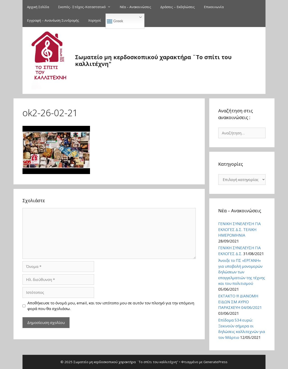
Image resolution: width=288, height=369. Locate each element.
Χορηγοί (94, 20)
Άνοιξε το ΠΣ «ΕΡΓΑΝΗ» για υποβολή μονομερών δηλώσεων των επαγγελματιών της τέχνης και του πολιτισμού (241, 272)
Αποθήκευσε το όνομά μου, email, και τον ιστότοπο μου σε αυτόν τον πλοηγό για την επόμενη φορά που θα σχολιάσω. (110, 305)
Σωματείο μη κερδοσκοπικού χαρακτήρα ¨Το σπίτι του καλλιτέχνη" (153, 60)
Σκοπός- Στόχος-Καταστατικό (86, 7)
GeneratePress (215, 362)
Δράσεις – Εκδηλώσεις (177, 7)
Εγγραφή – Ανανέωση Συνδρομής (53, 20)
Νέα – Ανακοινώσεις (135, 7)
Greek (115, 21)
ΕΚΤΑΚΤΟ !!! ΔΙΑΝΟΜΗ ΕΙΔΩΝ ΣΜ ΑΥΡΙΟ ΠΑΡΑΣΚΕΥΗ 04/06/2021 (240, 301)
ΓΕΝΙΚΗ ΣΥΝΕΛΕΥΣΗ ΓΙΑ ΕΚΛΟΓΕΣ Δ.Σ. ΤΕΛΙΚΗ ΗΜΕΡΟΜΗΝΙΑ (239, 229)
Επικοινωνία (214, 7)
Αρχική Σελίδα (38, 7)
